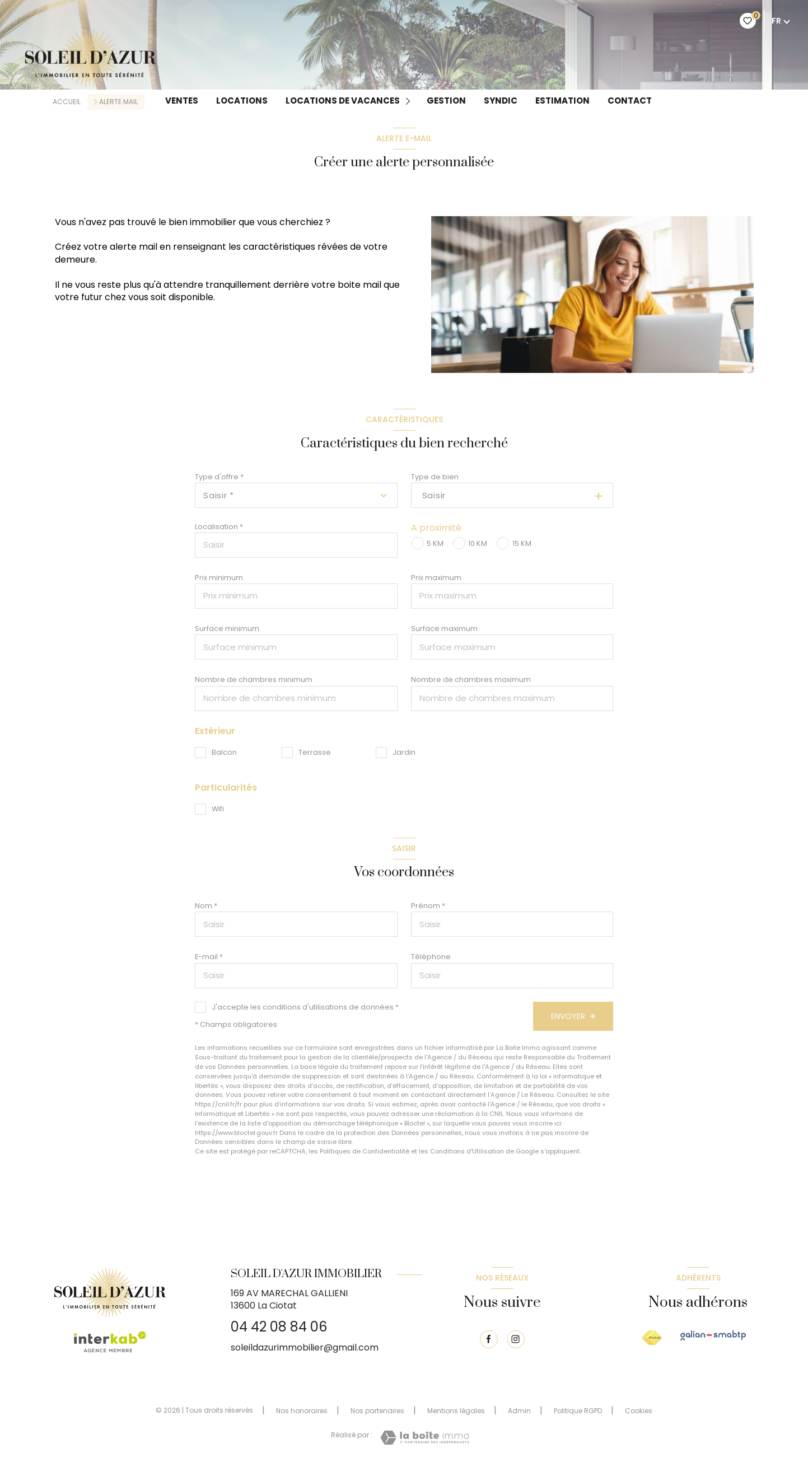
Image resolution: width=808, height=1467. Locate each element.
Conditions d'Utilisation (467, 1151)
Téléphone (431, 956)
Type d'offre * (219, 477)
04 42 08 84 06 (279, 1327)
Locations (242, 101)
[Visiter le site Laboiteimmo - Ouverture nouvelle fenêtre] (424, 1438)
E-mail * (209, 956)
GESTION (446, 101)
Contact (630, 101)
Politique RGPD (578, 1410)
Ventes (181, 101)
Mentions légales (456, 1410)
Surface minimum (227, 628)
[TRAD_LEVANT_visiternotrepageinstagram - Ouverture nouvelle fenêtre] (516, 1339)
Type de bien (435, 477)
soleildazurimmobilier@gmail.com (305, 1347)
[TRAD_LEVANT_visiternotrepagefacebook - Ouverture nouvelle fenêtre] (489, 1339)
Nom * (206, 905)
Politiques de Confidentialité (364, 1151)
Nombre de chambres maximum (471, 679)
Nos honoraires (302, 1410)
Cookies (638, 1411)
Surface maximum (444, 628)
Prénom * (428, 905)
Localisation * (219, 526)
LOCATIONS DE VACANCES (343, 101)
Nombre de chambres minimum (253, 679)
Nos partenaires (377, 1410)
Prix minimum (219, 577)
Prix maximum (436, 577)
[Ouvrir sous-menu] (409, 100)
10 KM (477, 543)
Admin (519, 1410)
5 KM (435, 543)
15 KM (521, 543)
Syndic (500, 101)
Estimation (562, 101)
